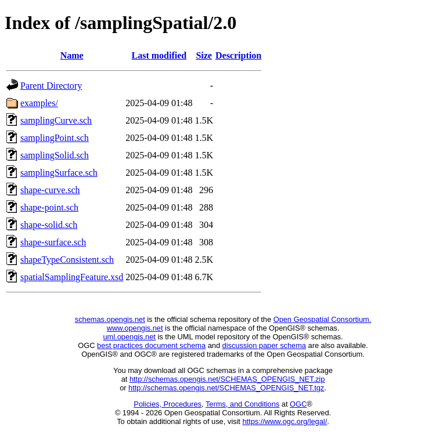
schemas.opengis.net (110, 319)
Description (238, 55)
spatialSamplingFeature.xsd (71, 277)
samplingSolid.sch (54, 155)
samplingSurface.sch (59, 172)
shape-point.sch (49, 207)
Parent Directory (51, 85)
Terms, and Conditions (242, 404)
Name (72, 55)
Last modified (159, 55)
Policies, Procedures (168, 404)
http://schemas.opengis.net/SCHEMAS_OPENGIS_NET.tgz (226, 387)
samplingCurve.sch (56, 120)
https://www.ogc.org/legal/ (284, 421)
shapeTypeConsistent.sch (67, 260)
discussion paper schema (264, 345)
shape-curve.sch (50, 190)
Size (204, 55)
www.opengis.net (135, 328)
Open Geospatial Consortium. (323, 319)
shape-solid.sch (48, 225)
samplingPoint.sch (54, 138)
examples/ (39, 103)
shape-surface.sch (53, 242)
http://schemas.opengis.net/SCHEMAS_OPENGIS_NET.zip (227, 379)
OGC (298, 404)
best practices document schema (151, 345)
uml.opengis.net (129, 336)
